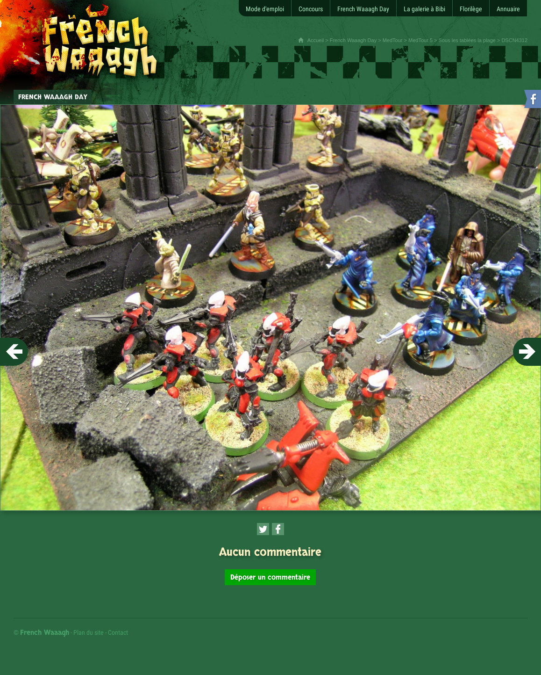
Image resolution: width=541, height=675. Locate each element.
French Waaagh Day (353, 40)
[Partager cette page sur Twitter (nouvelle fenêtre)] (263, 529)
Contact (118, 632)
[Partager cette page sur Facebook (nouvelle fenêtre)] (278, 529)
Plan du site (88, 632)
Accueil (315, 40)
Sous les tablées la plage (467, 40)
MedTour (393, 40)
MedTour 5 (420, 40)
